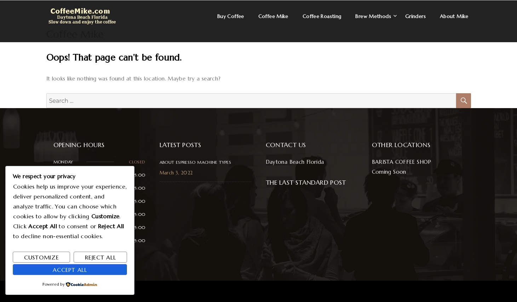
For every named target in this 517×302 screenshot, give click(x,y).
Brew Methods (373, 16)
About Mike (454, 16)
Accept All (70, 269)
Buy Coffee (230, 16)
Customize (41, 257)
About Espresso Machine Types (195, 162)
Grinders (415, 16)
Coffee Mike (75, 34)
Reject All (100, 257)
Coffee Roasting (322, 16)
